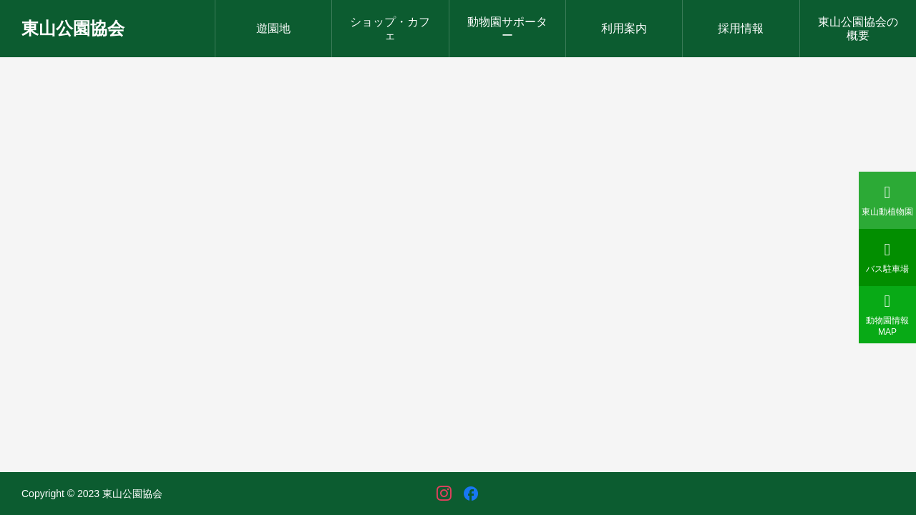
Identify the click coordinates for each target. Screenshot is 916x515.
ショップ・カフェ (390, 28)
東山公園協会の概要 (858, 28)
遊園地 (273, 28)
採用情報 (741, 28)
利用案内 (624, 28)
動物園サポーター (507, 28)
